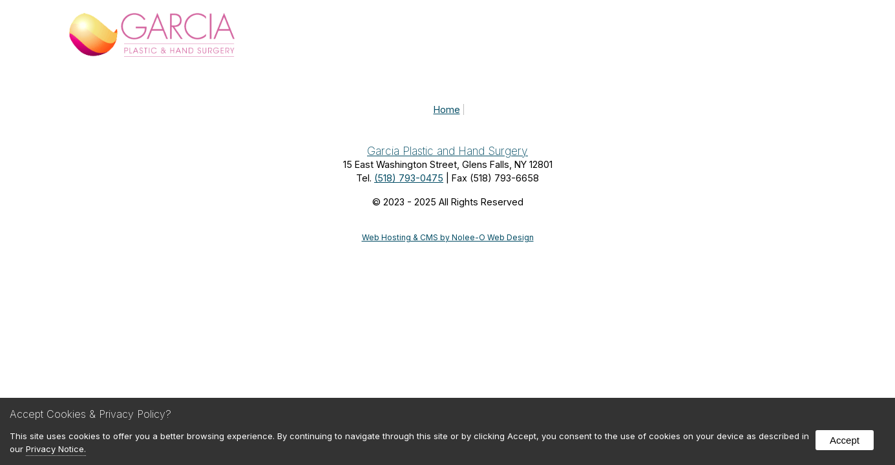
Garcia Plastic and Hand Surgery (447, 151)
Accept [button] (844, 440)
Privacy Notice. (56, 449)
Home (447, 109)
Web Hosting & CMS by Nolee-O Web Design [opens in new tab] (448, 237)
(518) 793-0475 (408, 177)
